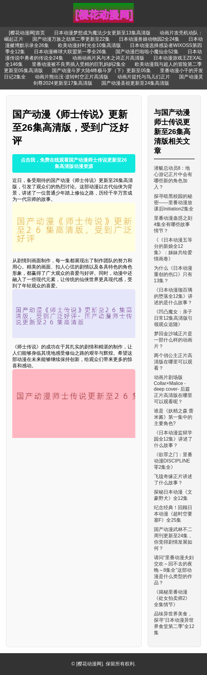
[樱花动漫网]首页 (27, 32)
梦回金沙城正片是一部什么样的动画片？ (173, 340)
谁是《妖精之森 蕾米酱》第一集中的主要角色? (174, 417)
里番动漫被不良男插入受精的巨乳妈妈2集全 (79, 64)
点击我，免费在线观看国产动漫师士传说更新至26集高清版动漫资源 (74, 163)
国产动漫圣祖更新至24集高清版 (135, 83)
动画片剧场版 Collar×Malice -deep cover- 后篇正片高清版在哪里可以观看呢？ (173, 389)
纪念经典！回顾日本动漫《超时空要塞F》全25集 (173, 514)
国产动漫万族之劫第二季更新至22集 (71, 39)
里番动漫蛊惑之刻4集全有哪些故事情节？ (173, 224)
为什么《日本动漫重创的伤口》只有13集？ (173, 274)
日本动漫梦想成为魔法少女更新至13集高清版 (102, 32)
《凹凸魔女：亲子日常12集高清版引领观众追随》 (173, 318)
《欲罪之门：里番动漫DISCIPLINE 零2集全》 (173, 461)
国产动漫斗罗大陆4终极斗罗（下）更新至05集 (101, 70)
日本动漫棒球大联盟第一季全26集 (70, 51)
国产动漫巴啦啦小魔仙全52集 (147, 51)
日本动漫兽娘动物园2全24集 (149, 39)
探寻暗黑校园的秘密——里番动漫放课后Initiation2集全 (174, 202)
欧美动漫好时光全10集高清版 (89, 45)
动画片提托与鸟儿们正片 (143, 76)
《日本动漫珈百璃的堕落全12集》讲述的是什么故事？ (173, 296)
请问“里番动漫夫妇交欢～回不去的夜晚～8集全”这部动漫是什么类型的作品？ (174, 570)
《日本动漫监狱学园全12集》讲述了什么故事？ (173, 439)
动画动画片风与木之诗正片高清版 (108, 57)
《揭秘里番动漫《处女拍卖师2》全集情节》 (172, 598)
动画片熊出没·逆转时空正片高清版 (71, 76)
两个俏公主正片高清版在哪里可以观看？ (173, 362)
